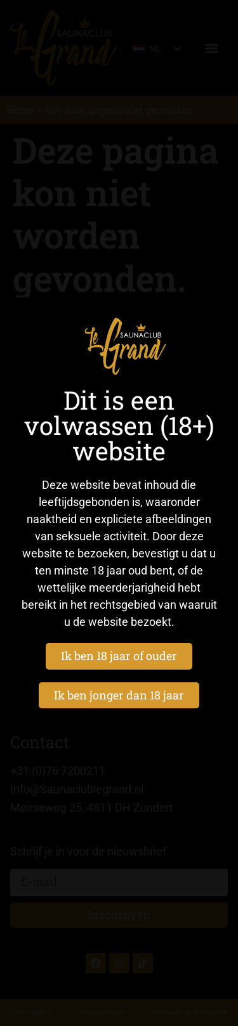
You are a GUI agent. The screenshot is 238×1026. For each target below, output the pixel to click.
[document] (119, 513)
